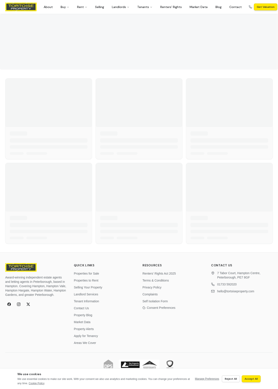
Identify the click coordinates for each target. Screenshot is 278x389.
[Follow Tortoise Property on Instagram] (19, 304)
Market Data (199, 7)
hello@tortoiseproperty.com (235, 291)
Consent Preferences (158, 307)
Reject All (231, 379)
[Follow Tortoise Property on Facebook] (9, 304)
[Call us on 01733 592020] (250, 7)
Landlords (120, 7)
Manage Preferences (207, 378)
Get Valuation (266, 7)
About (48, 7)
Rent (82, 7)
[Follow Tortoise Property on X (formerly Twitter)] (28, 304)
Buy (65, 7)
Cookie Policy (37, 383)
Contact (235, 7)
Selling (99, 7)
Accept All (251, 379)
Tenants (144, 7)
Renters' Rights (171, 7)
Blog (218, 7)
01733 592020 (227, 284)
